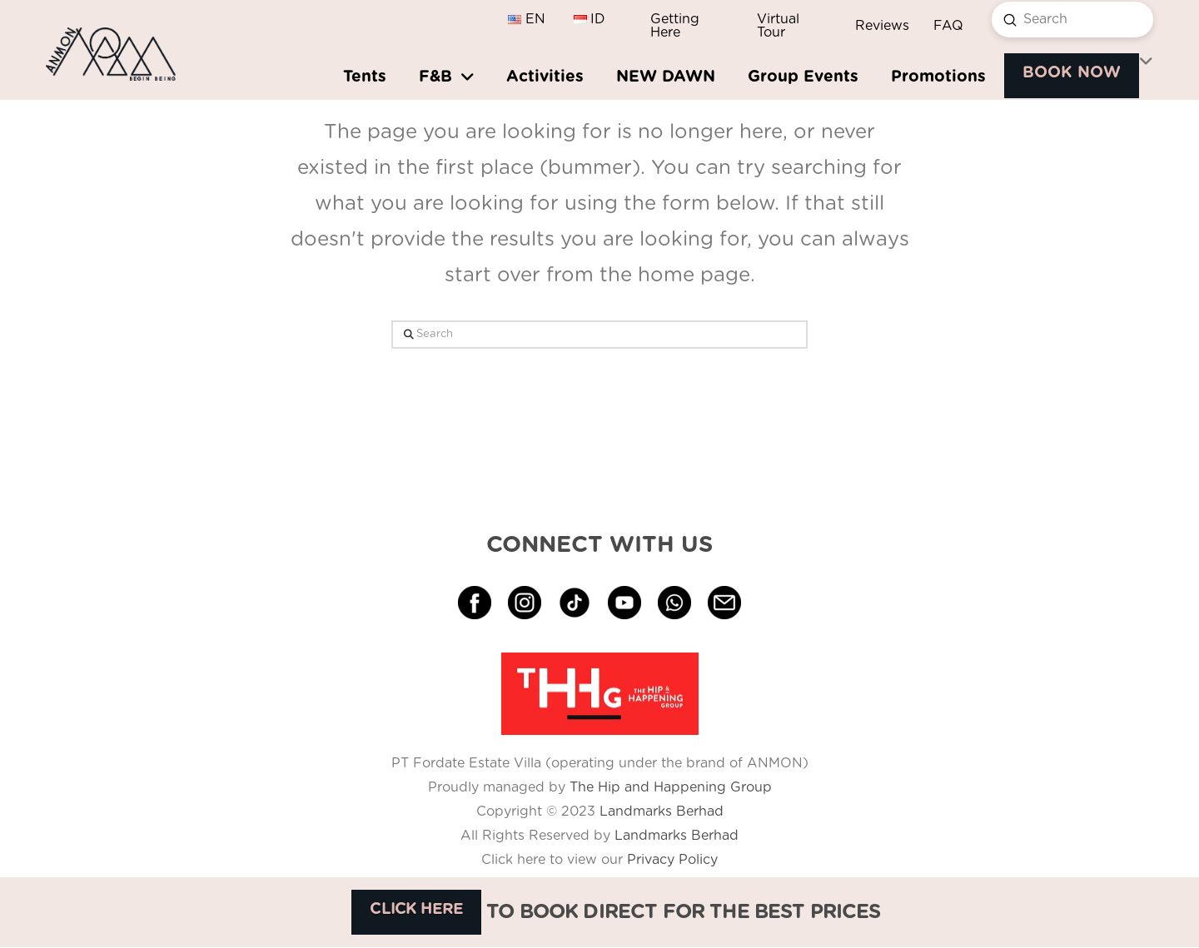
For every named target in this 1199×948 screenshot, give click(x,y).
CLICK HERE (416, 909)
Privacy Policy (670, 859)
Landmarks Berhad (662, 811)
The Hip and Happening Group (671, 787)
